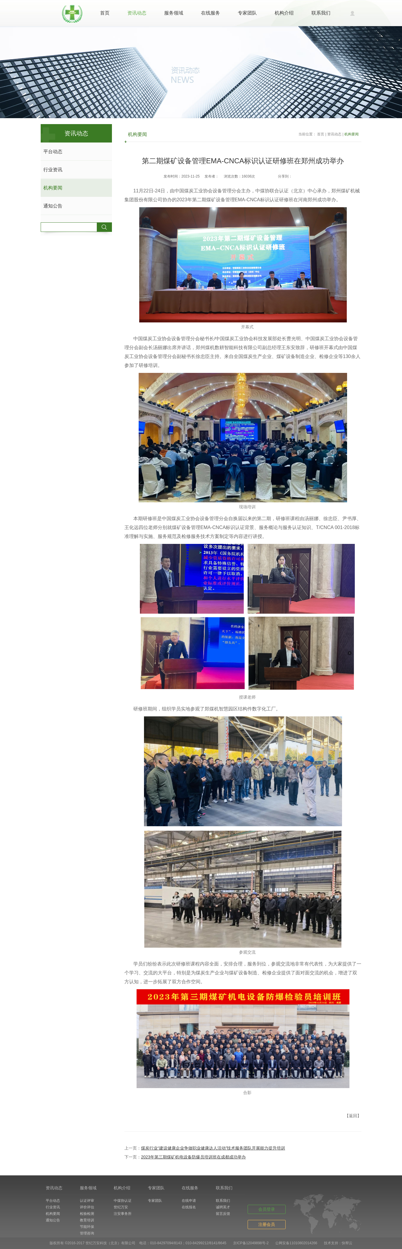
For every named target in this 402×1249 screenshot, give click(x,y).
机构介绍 (284, 12)
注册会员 (266, 1224)
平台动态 (52, 151)
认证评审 (87, 1201)
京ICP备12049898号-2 (251, 1243)
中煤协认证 (123, 1201)
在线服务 (210, 12)
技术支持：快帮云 (338, 1243)
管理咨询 (87, 1233)
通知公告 (52, 205)
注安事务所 (123, 1214)
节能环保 (87, 1227)
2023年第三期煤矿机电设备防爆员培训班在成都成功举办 (193, 1157)
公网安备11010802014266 (296, 1243)
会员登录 (266, 1209)
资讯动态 (136, 12)
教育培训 (87, 1220)
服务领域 (173, 12)
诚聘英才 (223, 1207)
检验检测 (87, 1214)
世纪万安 (121, 1207)
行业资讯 (52, 169)
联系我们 (320, 12)
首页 (105, 12)
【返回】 (353, 1115)
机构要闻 (52, 187)
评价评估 (87, 1207)
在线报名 (189, 1207)
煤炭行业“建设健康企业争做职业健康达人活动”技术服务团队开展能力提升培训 (213, 1148)
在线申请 (189, 1201)
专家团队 (247, 12)
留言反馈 (223, 1214)
